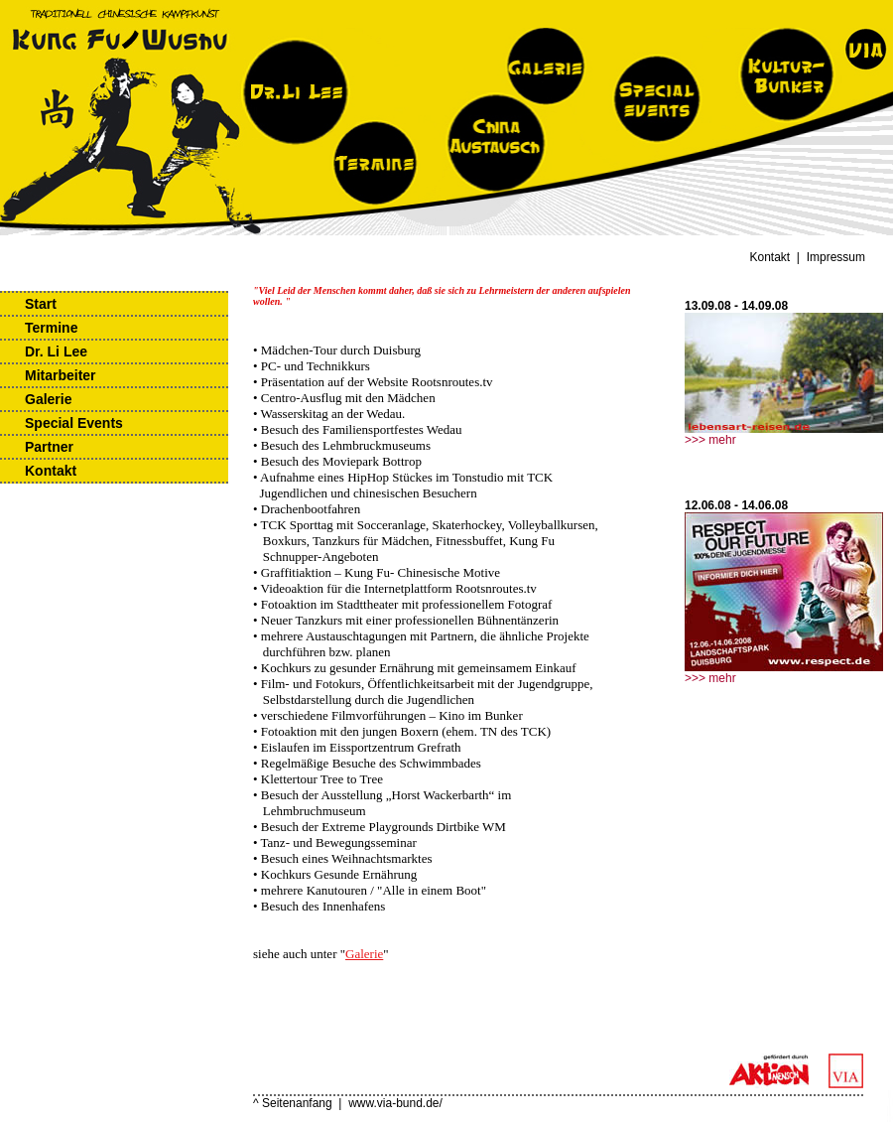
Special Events (74, 423)
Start (41, 304)
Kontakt (770, 257)
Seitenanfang (297, 1103)
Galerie (48, 399)
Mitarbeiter (60, 375)
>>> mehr (710, 440)
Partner (49, 447)
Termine (51, 328)
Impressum (836, 257)
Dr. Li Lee (56, 351)
